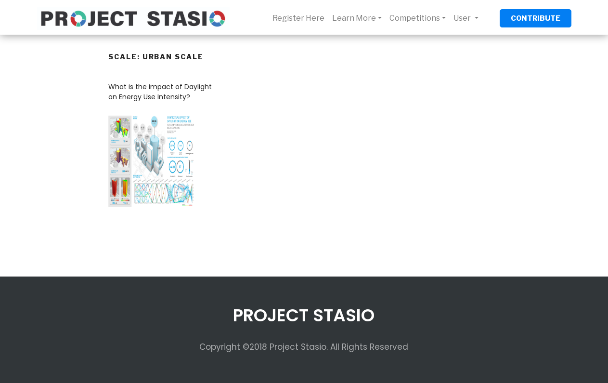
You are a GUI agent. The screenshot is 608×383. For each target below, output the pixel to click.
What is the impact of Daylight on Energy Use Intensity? (160, 92)
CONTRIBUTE (535, 18)
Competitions (414, 18)
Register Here (298, 18)
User (462, 18)
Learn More (354, 18)
